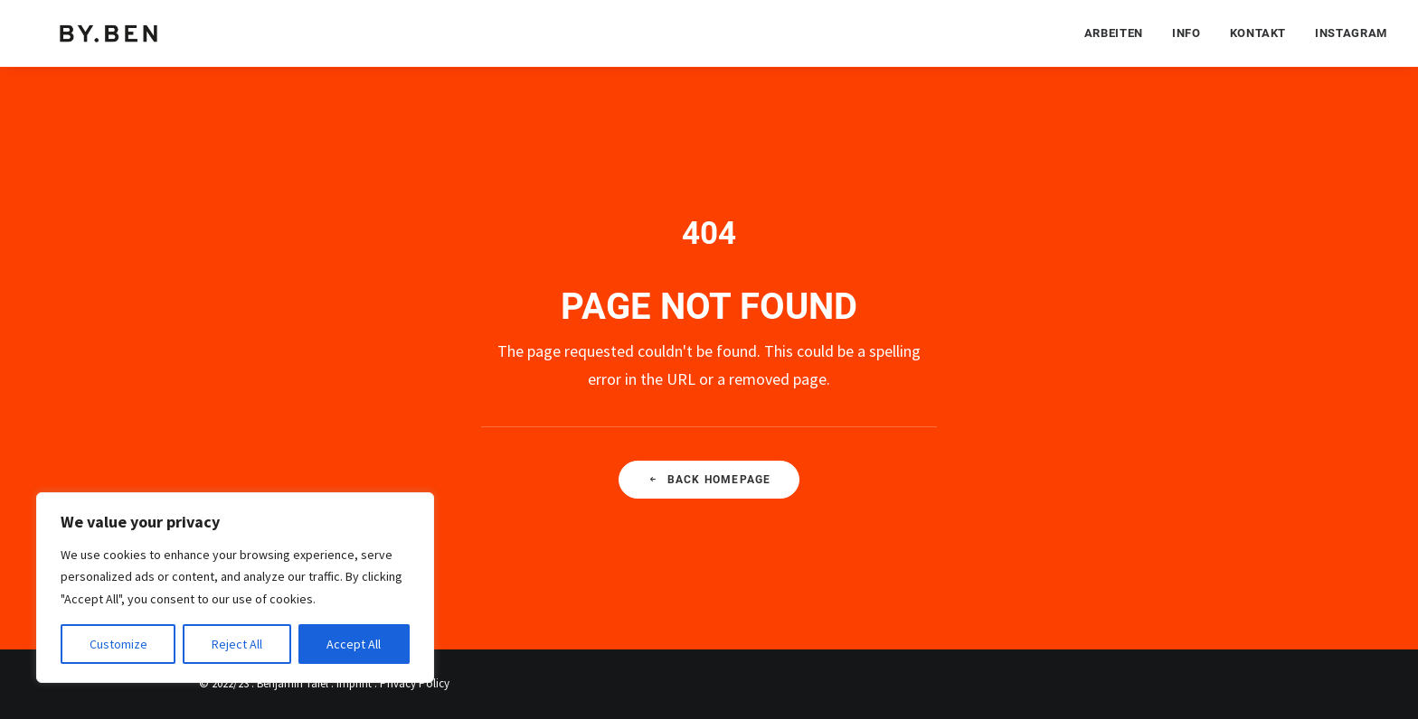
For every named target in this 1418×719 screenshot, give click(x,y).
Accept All (353, 644)
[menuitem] (1120, 32)
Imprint (354, 683)
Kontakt (1258, 32)
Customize (118, 644)
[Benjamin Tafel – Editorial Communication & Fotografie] (110, 32)
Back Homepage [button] (709, 479)
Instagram (1351, 32)
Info (1186, 32)
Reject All (237, 644)
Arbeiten (1113, 32)
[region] (235, 588)
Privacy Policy (414, 683)
